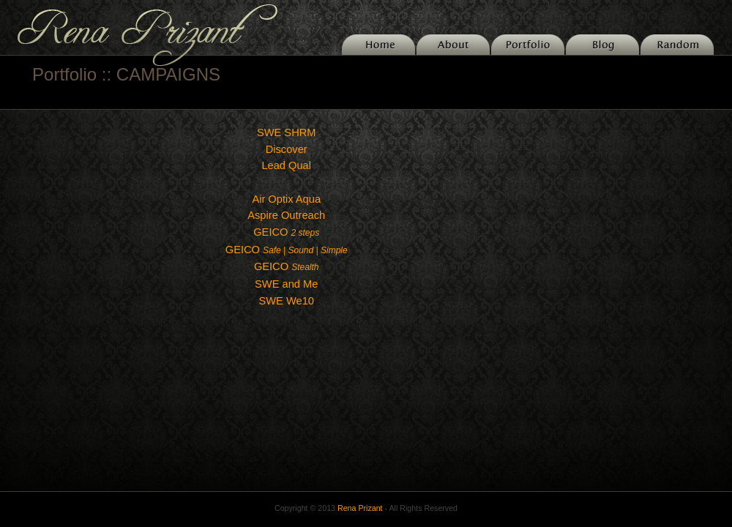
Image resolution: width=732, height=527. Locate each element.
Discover (286, 149)
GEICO (286, 232)
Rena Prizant (360, 508)
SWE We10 (285, 301)
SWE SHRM (286, 132)
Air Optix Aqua (286, 199)
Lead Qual (286, 165)
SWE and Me (286, 284)
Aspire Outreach (286, 215)
